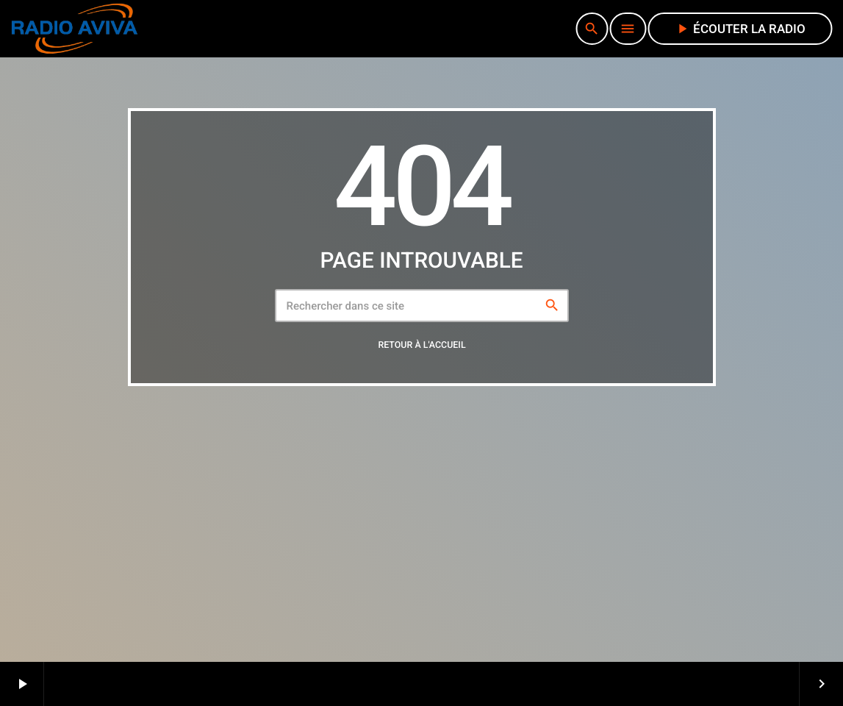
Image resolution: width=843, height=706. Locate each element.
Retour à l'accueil (421, 345)
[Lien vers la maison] (74, 28)
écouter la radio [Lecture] (740, 29)
